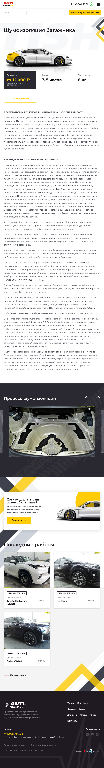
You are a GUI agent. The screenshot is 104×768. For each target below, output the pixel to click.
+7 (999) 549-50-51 (14, 734)
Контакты (72, 721)
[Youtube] (92, 734)
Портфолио (83, 703)
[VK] (87, 734)
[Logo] (8, 4)
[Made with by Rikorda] (88, 751)
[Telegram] (97, 734)
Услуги (70, 703)
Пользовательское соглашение (16, 745)
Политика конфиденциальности (43, 745)
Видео (82, 709)
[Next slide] (98, 398)
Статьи (83, 715)
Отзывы (71, 709)
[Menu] (98, 4)
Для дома (72, 715)
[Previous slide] (87, 398)
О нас (93, 715)
